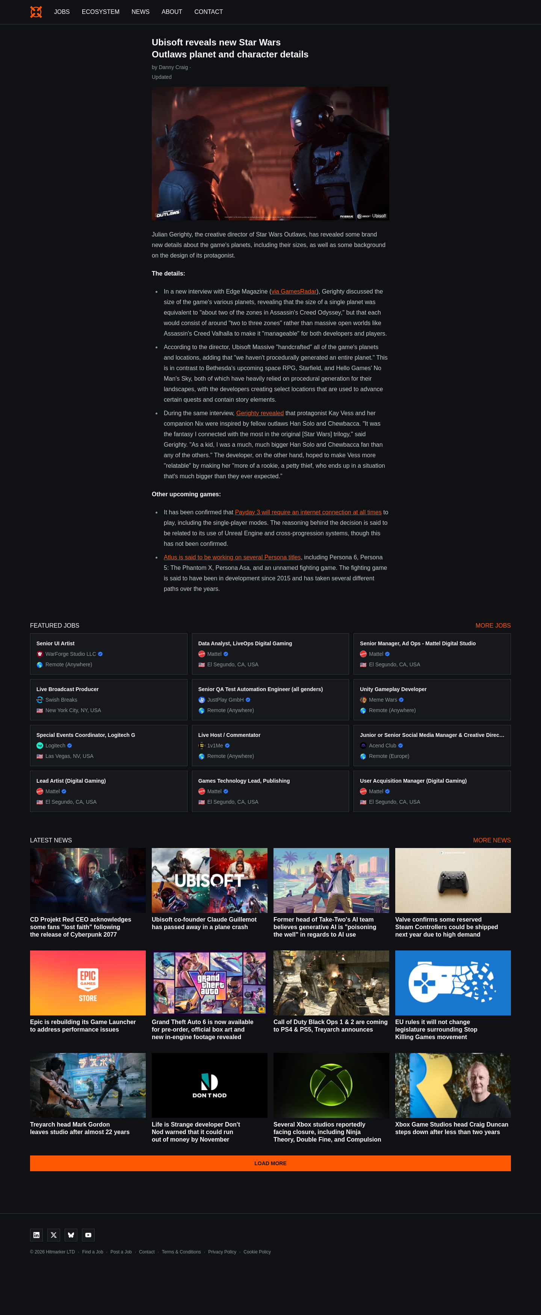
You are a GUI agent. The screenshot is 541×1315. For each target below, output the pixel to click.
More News (492, 840)
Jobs (62, 12)
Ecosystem (100, 12)
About (172, 12)
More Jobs (493, 625)
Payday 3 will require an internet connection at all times (308, 512)
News (140, 12)
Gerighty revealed (260, 413)
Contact (208, 12)
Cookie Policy (257, 1252)
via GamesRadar (293, 291)
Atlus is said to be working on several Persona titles (232, 557)
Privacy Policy (222, 1252)
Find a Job (92, 1252)
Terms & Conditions (181, 1252)
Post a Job (121, 1252)
